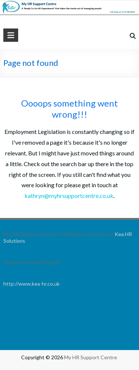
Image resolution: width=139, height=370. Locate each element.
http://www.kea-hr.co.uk (31, 283)
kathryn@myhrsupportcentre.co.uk (68, 195)
